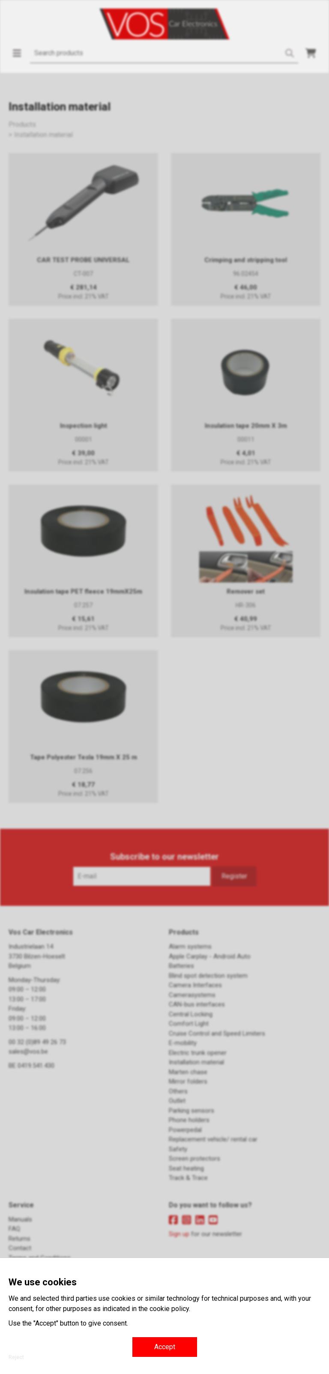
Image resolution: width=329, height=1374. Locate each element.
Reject (16, 1357)
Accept (164, 1347)
